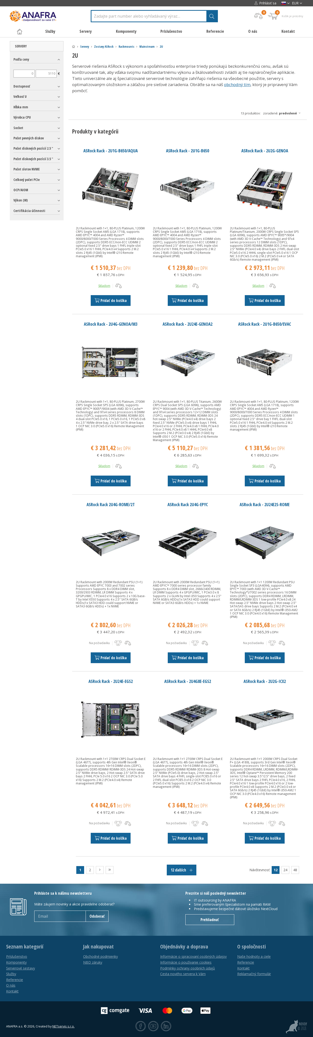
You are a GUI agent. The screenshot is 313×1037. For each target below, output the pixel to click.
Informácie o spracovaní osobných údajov (193, 956)
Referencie (215, 31)
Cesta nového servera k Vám (183, 973)
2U (161, 47)
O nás (252, 31)
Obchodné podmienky (100, 956)
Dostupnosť (21, 86)
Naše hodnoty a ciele (254, 956)
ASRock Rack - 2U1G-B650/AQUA (110, 151)
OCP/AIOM (20, 190)
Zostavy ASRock (103, 47)
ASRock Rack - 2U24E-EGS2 (111, 681)
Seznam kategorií (24, 946)
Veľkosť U (20, 96)
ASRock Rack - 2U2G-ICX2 (265, 681)
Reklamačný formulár (254, 973)
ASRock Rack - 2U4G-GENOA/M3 (110, 324)
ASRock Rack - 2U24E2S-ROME (265, 504)
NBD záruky (92, 962)
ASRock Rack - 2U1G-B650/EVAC (264, 324)
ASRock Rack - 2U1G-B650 (187, 151)
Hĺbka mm (20, 107)
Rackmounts (126, 47)
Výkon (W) (20, 200)
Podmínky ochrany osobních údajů (187, 968)
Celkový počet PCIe (26, 179)
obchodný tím (237, 84)
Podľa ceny (21, 59)
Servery (84, 47)
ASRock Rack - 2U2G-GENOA (264, 151)
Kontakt (288, 31)
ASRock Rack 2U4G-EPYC (188, 504)
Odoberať (97, 916)
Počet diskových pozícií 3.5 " (33, 158)
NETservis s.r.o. (63, 1026)
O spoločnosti (251, 946)
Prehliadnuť (210, 919)
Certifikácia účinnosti (29, 210)
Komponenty (16, 962)
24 (285, 870)
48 (295, 870)
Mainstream (147, 47)
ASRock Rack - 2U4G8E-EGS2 (187, 681)
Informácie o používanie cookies (186, 962)
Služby (11, 973)
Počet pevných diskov (28, 138)
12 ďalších (181, 870)
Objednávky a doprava (184, 946)
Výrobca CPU (22, 117)
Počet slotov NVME (26, 169)
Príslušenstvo (16, 956)
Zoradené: (283, 113)
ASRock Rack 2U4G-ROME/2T (111, 504)
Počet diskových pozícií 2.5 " (33, 148)
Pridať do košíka (111, 300)
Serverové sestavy (20, 968)
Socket (18, 127)
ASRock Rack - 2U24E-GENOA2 (187, 324)
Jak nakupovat (98, 946)
